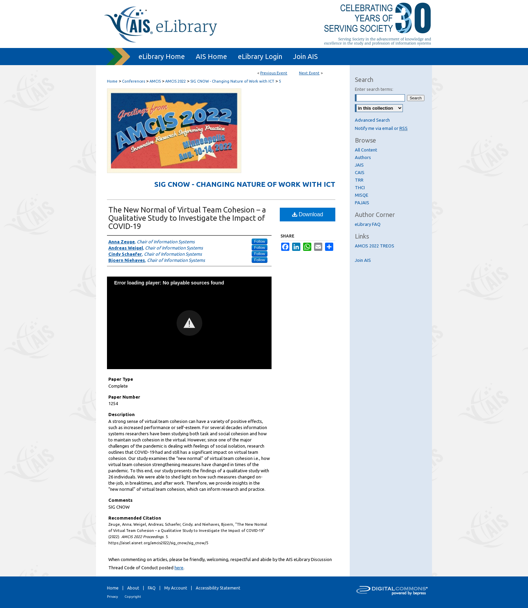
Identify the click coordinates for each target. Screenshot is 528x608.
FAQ (152, 588)
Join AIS (363, 260)
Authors (363, 157)
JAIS (359, 164)
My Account (175, 588)
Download (307, 214)
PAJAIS (362, 202)
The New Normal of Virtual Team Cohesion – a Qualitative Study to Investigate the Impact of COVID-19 (187, 217)
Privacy (112, 596)
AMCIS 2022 (176, 81)
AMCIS (155, 81)
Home (112, 81)
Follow (259, 241)
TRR (359, 180)
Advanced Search (372, 120)
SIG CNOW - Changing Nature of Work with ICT (232, 81)
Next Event (309, 73)
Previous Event (273, 73)
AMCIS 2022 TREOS (374, 245)
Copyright (132, 596)
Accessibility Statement (218, 588)
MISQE (361, 195)
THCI (360, 187)
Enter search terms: (374, 89)
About (133, 588)
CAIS (359, 172)
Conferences (134, 81)
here (179, 567)
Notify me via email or (381, 128)
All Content (366, 149)
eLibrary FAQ (368, 224)
